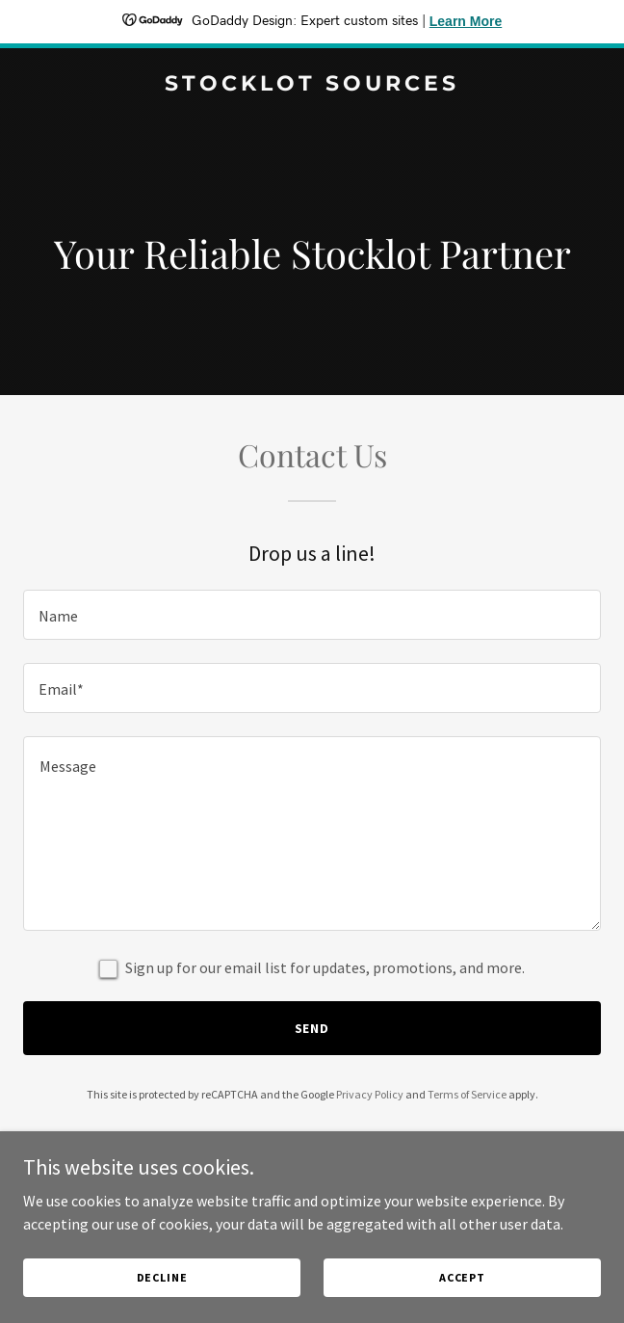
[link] (312, 84)
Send (312, 1028)
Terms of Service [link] (467, 1094)
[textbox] (312, 615)
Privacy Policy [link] (369, 1094)
